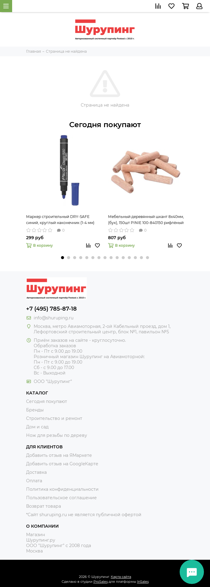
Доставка (36, 472)
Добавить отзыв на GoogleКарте (62, 464)
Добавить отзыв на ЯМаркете (59, 455)
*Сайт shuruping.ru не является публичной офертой (83, 514)
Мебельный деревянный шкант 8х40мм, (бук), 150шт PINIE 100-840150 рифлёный (146, 219)
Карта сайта (121, 577)
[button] (62, 257)
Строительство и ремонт (54, 418)
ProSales (100, 581)
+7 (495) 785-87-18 (51, 308)
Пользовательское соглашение (61, 497)
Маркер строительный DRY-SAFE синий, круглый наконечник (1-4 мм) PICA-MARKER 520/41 (60, 220)
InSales (143, 581)
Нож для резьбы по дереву (56, 435)
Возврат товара (43, 506)
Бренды (35, 410)
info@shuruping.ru (53, 318)
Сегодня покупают (105, 124)
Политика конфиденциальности (62, 489)
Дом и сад (37, 427)
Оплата (34, 480)
